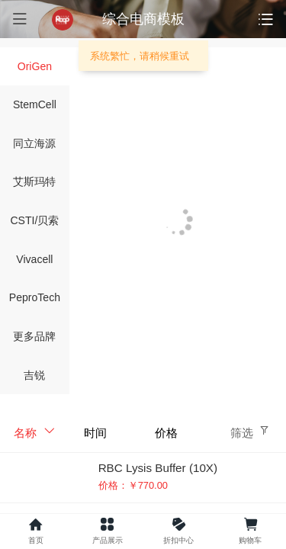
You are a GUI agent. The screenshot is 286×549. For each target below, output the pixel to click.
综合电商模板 (143, 19)
